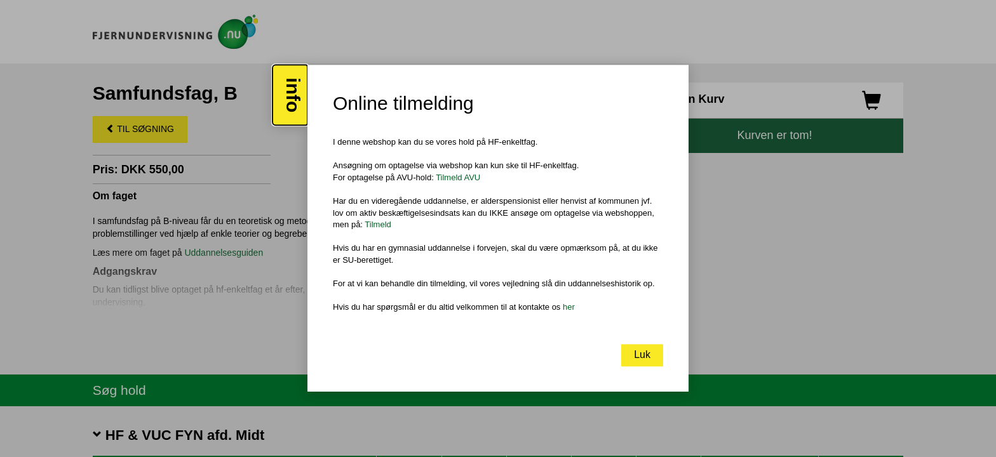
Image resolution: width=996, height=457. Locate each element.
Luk (642, 355)
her (569, 307)
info (293, 95)
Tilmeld (378, 224)
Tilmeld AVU (458, 177)
